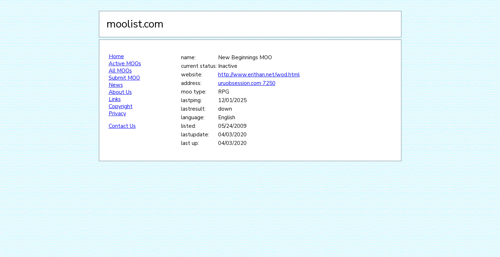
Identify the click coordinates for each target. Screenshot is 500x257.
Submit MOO (124, 77)
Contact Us (122, 126)
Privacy (117, 113)
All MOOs (120, 70)
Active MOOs (125, 63)
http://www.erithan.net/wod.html (259, 74)
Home (116, 56)
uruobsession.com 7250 (246, 83)
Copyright (121, 106)
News (116, 85)
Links (115, 99)
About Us (120, 92)
